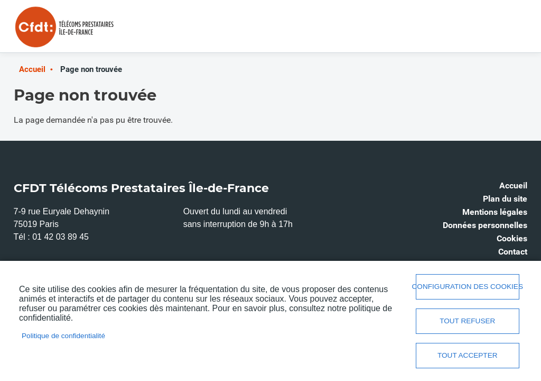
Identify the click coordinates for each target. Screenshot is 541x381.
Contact (512, 252)
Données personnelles (485, 225)
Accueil (32, 69)
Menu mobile (506, 30)
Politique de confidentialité (63, 336)
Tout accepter (467, 355)
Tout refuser (467, 321)
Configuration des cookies (467, 287)
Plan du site (505, 199)
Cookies (512, 238)
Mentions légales (494, 212)
